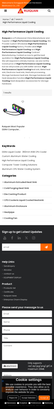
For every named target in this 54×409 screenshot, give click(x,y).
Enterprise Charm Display (15, 299)
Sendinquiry (9, 266)
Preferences (35, 403)
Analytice (22, 403)
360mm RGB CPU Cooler (34, 151)
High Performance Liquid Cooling (18, 160)
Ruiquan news (10, 296)
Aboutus (8, 270)
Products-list (10, 288)
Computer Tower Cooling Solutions (19, 164)
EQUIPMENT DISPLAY (12, 277)
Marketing (47, 403)
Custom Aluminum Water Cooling (19, 156)
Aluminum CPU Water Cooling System (21, 169)
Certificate (9, 292)
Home (6, 19)
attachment (9, 366)
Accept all (44, 398)
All (12, 19)
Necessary (10, 403)
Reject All (13, 398)
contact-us (9, 274)
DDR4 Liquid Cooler (11, 151)
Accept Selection (29, 398)
